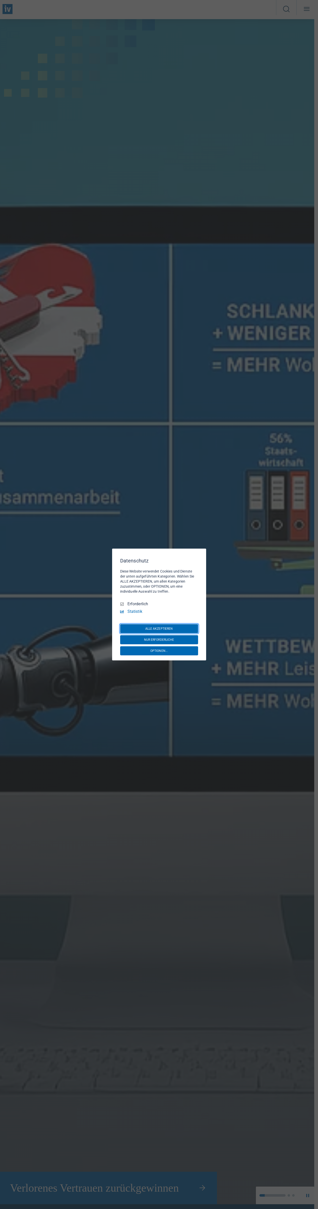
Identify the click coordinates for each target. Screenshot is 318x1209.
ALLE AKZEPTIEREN (159, 628)
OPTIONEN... (159, 651)
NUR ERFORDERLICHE (159, 640)
